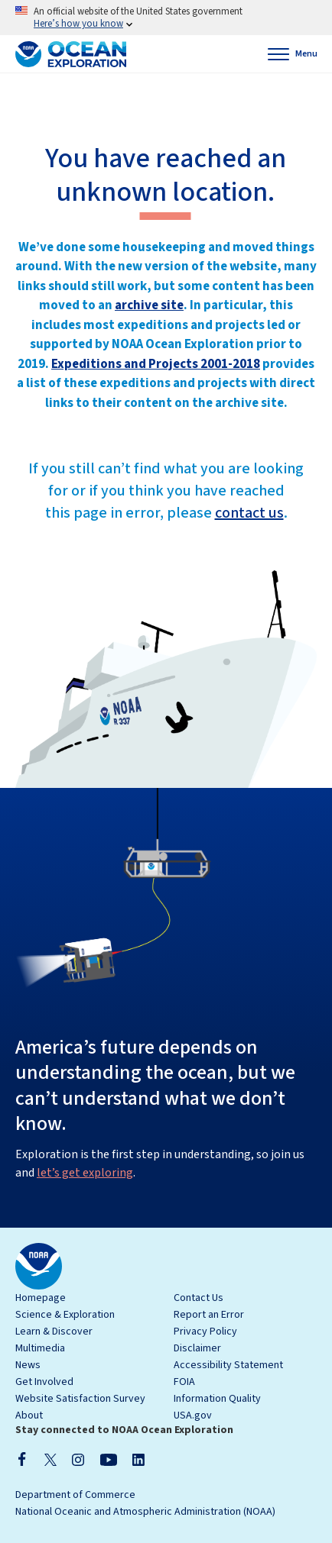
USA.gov (193, 1415)
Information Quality (217, 1398)
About (29, 1415)
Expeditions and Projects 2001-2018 (155, 364)
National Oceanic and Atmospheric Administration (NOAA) (145, 1511)
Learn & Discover (54, 1331)
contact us (249, 513)
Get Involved (44, 1382)
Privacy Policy (205, 1331)
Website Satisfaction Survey (80, 1398)
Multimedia (40, 1348)
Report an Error (209, 1314)
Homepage (40, 1298)
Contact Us (198, 1298)
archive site (149, 305)
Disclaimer (197, 1348)
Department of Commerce (75, 1495)
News (28, 1365)
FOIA (184, 1382)
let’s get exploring (85, 1172)
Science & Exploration (65, 1314)
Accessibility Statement (228, 1365)
